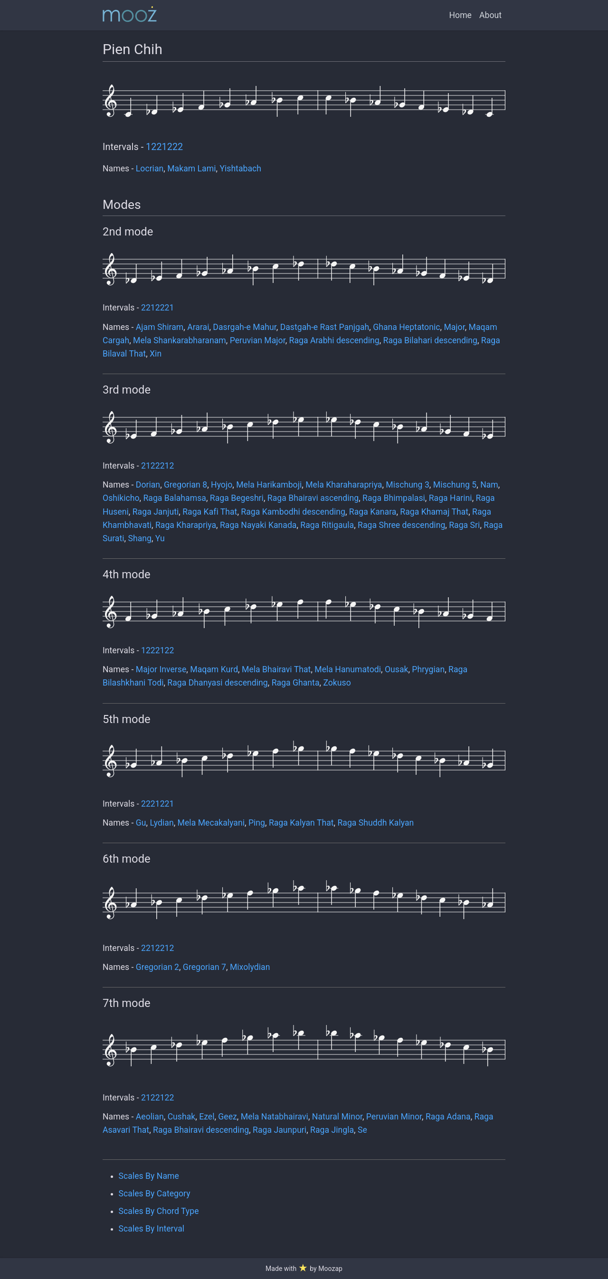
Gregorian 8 (185, 484)
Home (460, 15)
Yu (160, 538)
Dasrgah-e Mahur (244, 327)
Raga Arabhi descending (334, 340)
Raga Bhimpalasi (393, 498)
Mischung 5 (455, 484)
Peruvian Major (257, 340)
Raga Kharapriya (185, 525)
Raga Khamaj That (434, 512)
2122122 (157, 1097)
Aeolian (150, 1116)
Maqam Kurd (214, 669)
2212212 (157, 948)
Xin (156, 353)
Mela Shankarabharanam (179, 340)
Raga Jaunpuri (279, 1130)
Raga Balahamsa (174, 498)
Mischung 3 (407, 484)
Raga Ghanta (296, 682)
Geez (227, 1116)
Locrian (149, 168)
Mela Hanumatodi (347, 669)
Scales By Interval (151, 1228)
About (490, 15)
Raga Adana (448, 1116)
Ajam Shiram (159, 327)
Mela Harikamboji (269, 484)
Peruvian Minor (394, 1116)
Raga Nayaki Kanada (258, 525)
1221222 (164, 146)
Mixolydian (250, 967)
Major (454, 327)
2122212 (157, 465)
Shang (139, 538)
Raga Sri (464, 525)
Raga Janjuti (156, 512)
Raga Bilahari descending (430, 340)
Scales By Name (149, 1176)
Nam (489, 484)
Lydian (161, 823)
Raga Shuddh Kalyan (375, 823)
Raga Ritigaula (327, 525)
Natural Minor (337, 1116)
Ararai (198, 327)
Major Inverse (161, 669)
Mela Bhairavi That (276, 669)
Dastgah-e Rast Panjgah (325, 327)
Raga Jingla (332, 1130)
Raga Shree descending (401, 525)
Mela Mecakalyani (211, 823)
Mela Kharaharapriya (343, 484)
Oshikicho (121, 498)
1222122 (157, 650)
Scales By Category (154, 1193)
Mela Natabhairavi (274, 1116)
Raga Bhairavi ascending (313, 498)
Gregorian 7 (204, 967)
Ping (256, 823)
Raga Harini (450, 498)
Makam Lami (191, 168)
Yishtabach (240, 168)
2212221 (157, 307)
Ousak (396, 669)
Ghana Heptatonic (406, 327)
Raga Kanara (373, 512)
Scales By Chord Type (159, 1211)
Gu (141, 823)
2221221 (157, 804)
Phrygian (428, 669)
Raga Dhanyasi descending (217, 682)
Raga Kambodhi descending (293, 512)
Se (362, 1130)
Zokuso (337, 682)
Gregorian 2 (157, 967)
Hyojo (221, 484)
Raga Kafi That (209, 512)
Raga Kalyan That (301, 823)
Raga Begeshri (237, 498)
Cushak (182, 1116)
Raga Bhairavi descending (201, 1130)
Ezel (206, 1116)
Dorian (148, 484)
